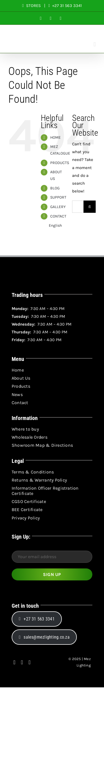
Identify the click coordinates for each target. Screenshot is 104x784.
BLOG (55, 188)
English (51, 225)
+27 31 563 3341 (66, 5)
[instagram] (22, 662)
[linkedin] (30, 662)
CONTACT (58, 216)
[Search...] (77, 207)
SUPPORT (58, 197)
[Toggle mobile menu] (94, 44)
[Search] (89, 207)
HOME (55, 137)
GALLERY (58, 206)
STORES (33, 5)
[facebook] (14, 662)
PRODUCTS (59, 162)
